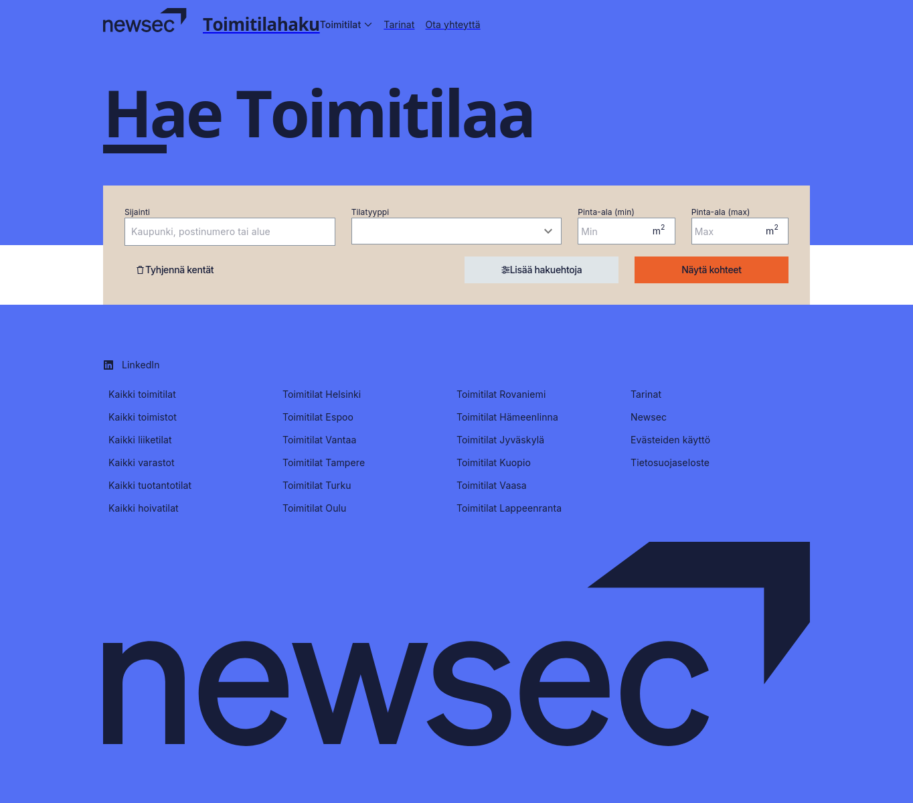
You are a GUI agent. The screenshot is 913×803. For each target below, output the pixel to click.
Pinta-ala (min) (606, 212)
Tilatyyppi (370, 212)
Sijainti (137, 212)
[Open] (328, 232)
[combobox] (220, 231)
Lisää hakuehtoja (541, 269)
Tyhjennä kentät (174, 269)
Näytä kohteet (711, 269)
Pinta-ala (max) (720, 212)
